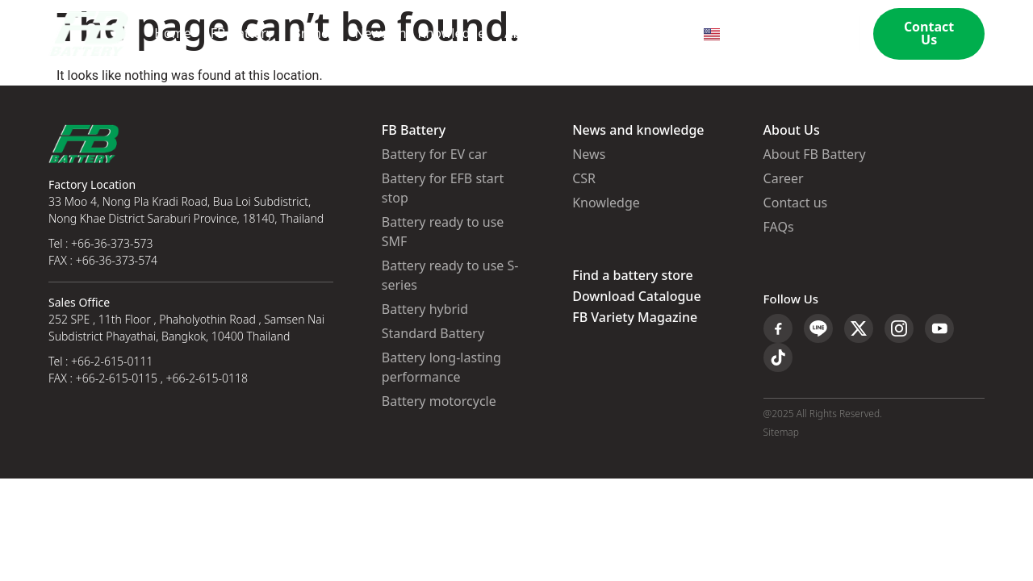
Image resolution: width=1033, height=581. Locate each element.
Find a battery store (632, 276)
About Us (532, 34)
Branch (313, 34)
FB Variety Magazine (634, 318)
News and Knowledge (419, 34)
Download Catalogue (636, 297)
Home (172, 34)
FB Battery (242, 34)
